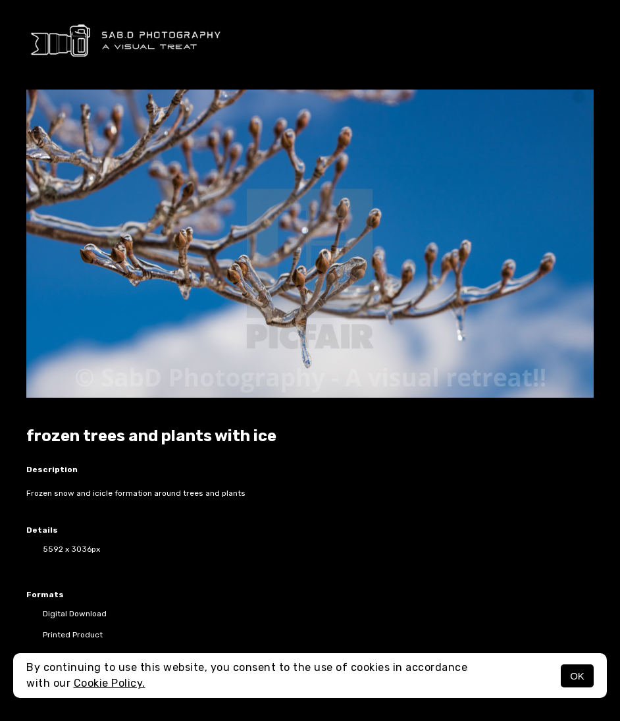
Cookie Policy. (109, 683)
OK (577, 675)
